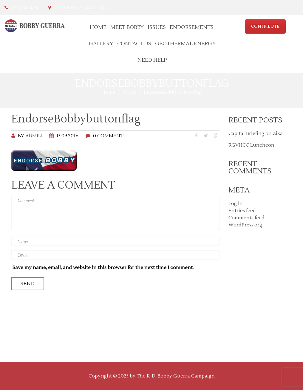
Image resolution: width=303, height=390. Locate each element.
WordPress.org (245, 225)
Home (98, 27)
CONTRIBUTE (265, 26)
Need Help (152, 60)
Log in (235, 203)
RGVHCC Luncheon (251, 145)
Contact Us (134, 43)
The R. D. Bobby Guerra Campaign (176, 376)
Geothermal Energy (185, 43)
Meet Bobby (127, 27)
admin (33, 136)
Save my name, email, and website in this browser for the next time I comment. (103, 268)
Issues (157, 27)
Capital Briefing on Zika (255, 133)
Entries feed (242, 211)
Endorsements (192, 27)
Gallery (101, 43)
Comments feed (246, 218)
